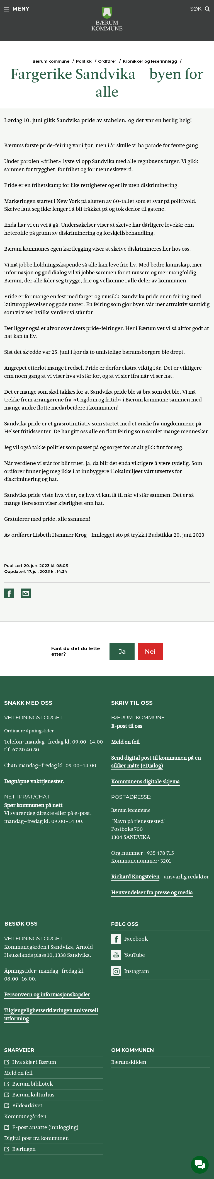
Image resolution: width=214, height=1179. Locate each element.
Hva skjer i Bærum (34, 1062)
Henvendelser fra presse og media (152, 892)
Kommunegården (25, 1116)
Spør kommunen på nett (33, 805)
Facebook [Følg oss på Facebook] (136, 939)
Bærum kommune (51, 61)
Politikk (84, 61)
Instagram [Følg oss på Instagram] (136, 971)
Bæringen (24, 1149)
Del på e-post (27, 593)
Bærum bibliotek (32, 1084)
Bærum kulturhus (33, 1094)
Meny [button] (20, 9)
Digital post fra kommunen (36, 1138)
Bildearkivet (27, 1105)
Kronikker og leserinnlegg (150, 61)
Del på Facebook (10, 593)
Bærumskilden (128, 1062)
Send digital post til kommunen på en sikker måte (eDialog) (156, 762)
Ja (122, 651)
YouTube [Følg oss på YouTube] (134, 955)
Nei (150, 651)
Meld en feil (125, 742)
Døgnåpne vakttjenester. (34, 781)
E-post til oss (126, 726)
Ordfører (107, 61)
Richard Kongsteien (135, 876)
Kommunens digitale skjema (145, 781)
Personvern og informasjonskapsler (47, 994)
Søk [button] (195, 9)
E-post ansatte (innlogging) (45, 1127)
